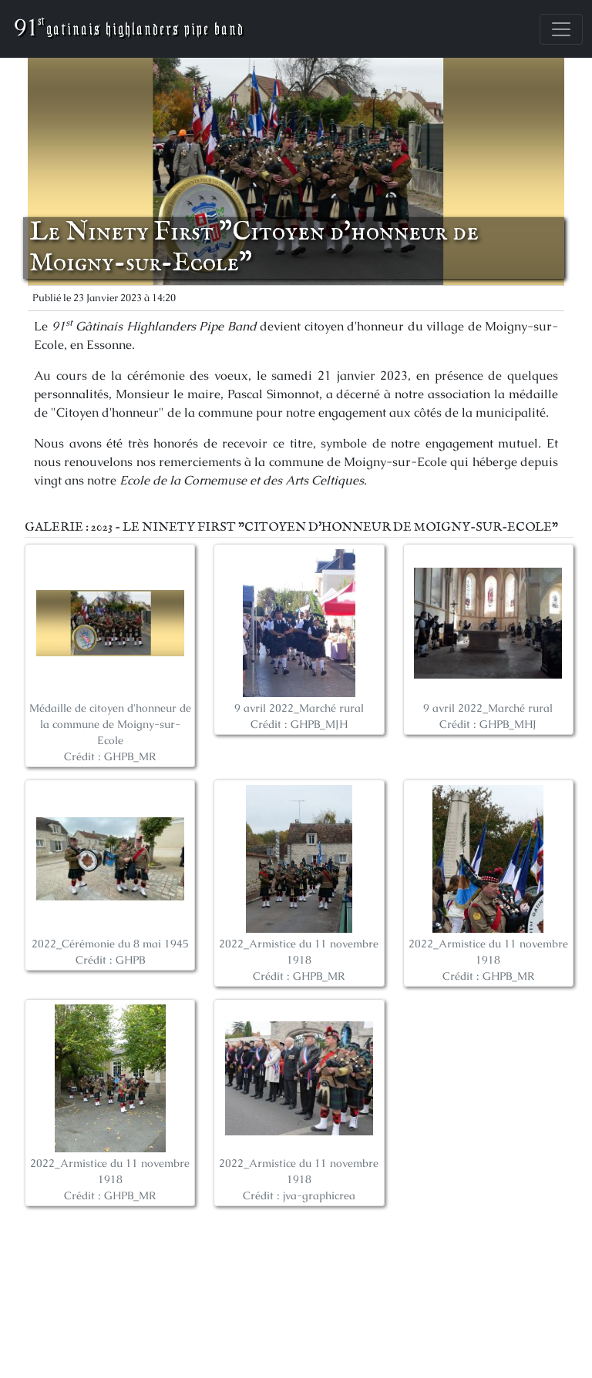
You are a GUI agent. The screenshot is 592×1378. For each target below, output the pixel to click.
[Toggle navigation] (561, 29)
